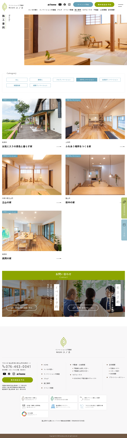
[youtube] (60, 4)
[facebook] (64, 4)
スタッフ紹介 (114, 371)
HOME (46, 365)
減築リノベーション (40, 85)
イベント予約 (83, 4)
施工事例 (47, 383)
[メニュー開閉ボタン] (120, 5)
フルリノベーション (63, 80)
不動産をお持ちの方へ (81, 371)
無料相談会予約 (104, 4)
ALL (17, 80)
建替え (40, 80)
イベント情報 (48, 388)
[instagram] (69, 4)
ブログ (46, 378)
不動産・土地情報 (78, 365)
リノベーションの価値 (52, 374)
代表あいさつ (114, 368)
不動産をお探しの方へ (81, 368)
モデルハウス (77, 375)
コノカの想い (48, 369)
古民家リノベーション (110, 80)
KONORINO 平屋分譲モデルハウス (85, 378)
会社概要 (112, 365)
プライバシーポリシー (117, 377)
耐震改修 (17, 85)
